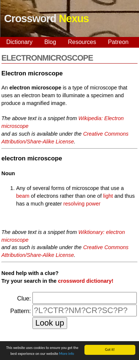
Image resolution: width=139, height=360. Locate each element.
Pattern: (20, 311)
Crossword (46, 18)
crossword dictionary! (85, 281)
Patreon (118, 42)
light (108, 196)
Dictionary (19, 42)
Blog (50, 42)
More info (66, 353)
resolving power (82, 204)
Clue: (24, 298)
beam (22, 196)
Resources (82, 42)
